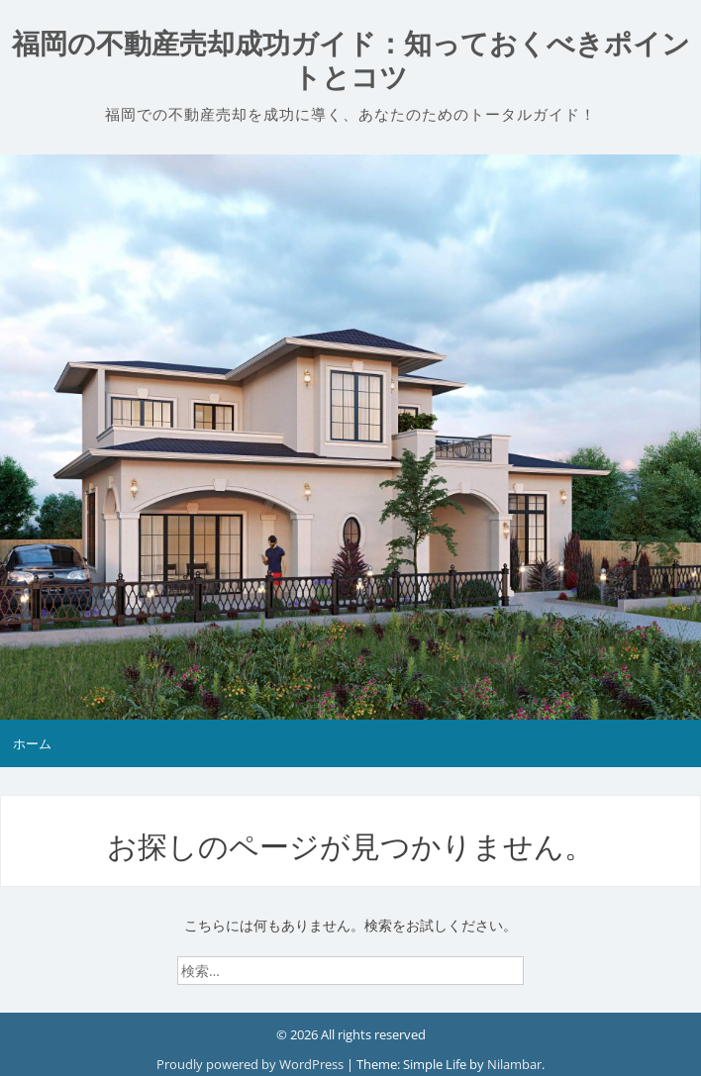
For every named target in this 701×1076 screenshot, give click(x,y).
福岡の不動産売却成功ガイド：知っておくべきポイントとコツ (351, 61)
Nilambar (514, 1064)
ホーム (32, 743)
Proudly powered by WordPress (251, 1064)
